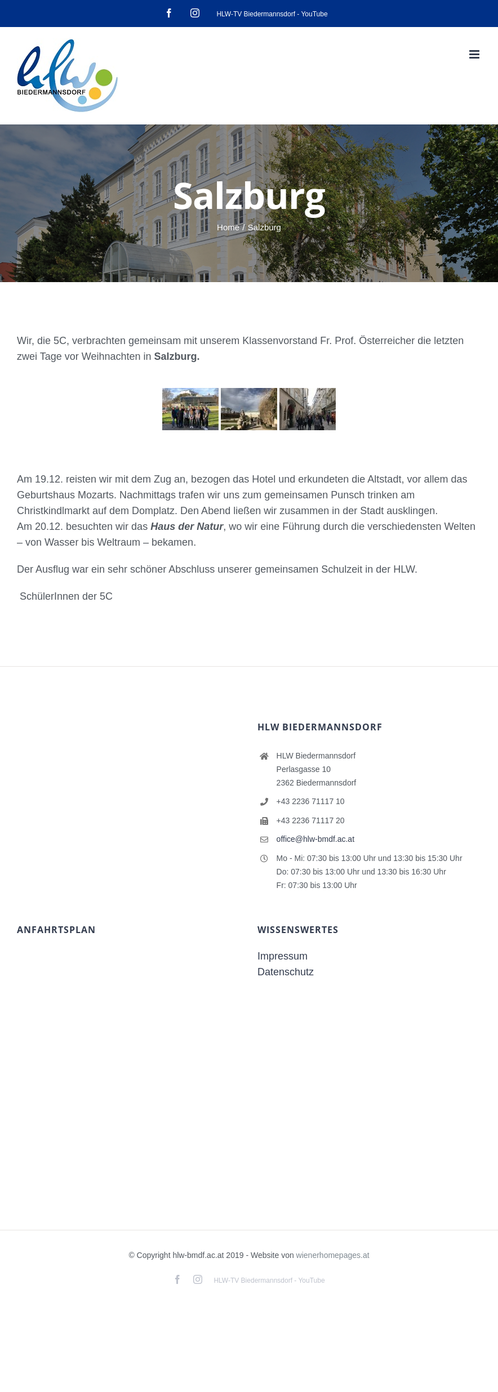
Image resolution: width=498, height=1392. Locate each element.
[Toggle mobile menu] (475, 54)
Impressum (282, 956)
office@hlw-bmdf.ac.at (315, 839)
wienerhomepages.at (333, 1255)
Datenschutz (285, 972)
